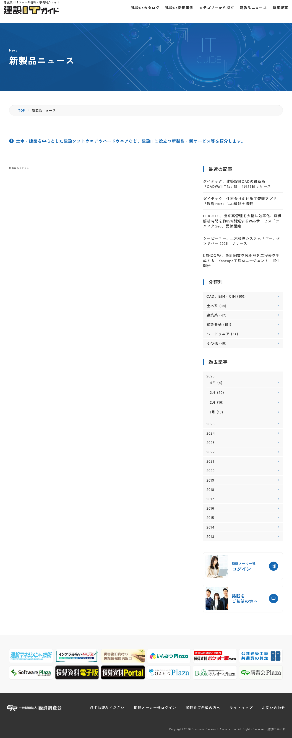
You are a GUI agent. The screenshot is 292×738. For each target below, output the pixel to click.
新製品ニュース (250, 11)
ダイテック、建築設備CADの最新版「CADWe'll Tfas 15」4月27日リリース (237, 183)
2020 (210, 470)
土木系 (212, 305)
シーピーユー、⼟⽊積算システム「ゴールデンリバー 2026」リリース (242, 240)
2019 (210, 480)
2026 (210, 376)
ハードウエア (218, 333)
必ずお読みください (107, 707)
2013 (210, 536)
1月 (212, 412)
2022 (210, 452)
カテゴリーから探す (213, 11)
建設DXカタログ (142, 11)
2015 (210, 517)
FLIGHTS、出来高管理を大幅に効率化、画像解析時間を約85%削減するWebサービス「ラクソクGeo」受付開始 (242, 221)
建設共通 (214, 324)
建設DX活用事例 (176, 11)
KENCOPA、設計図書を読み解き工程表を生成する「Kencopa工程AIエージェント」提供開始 (241, 260)
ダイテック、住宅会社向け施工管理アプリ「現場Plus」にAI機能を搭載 (240, 201)
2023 (210, 442)
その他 (212, 343)
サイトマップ (241, 707)
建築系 (212, 315)
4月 (213, 382)
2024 (210, 433)
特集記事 (277, 11)
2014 (210, 527)
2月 (213, 402)
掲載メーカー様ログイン (155, 707)
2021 (210, 461)
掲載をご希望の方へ (202, 707)
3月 (213, 392)
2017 (210, 499)
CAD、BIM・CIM (221, 296)
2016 (210, 508)
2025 (210, 424)
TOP (22, 110)
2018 (210, 489)
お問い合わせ (273, 707)
